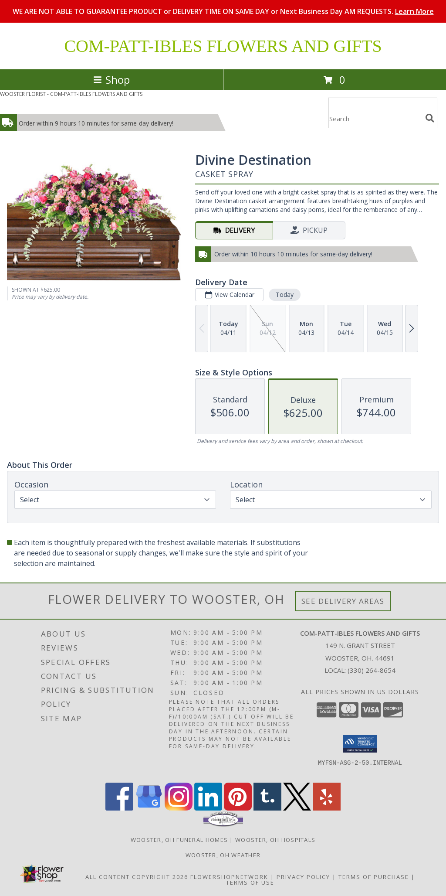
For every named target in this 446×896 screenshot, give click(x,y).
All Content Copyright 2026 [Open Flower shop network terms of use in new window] (136, 877)
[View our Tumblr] (267, 808)
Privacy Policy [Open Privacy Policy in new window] (303, 877)
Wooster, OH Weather (223, 855)
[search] (430, 118)
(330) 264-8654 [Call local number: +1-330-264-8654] (371, 670)
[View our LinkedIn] (208, 808)
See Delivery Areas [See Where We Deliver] (343, 601)
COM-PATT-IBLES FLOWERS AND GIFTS (223, 46)
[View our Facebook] (119, 808)
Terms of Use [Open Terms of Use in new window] (250, 882)
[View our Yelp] (327, 808)
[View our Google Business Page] (149, 808)
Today (285, 294)
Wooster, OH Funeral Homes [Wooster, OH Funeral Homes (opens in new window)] (179, 840)
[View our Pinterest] (238, 808)
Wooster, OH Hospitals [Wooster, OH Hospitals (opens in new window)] (275, 840)
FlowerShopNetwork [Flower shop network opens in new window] (229, 877)
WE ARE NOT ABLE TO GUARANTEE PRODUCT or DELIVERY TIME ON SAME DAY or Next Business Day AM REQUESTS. (223, 11)
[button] (360, 744)
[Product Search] (375, 118)
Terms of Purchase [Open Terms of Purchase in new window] (373, 877)
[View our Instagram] (179, 808)
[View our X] (297, 808)
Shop (111, 79)
